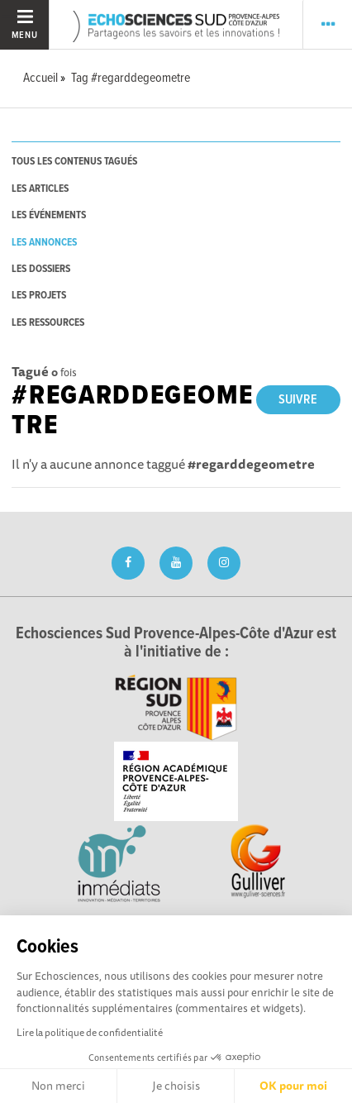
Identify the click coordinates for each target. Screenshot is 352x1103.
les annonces (44, 243)
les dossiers (41, 269)
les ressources (48, 323)
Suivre (297, 399)
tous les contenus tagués (74, 162)
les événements (49, 215)
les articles (40, 189)
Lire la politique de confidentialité (90, 1032)
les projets (39, 296)
